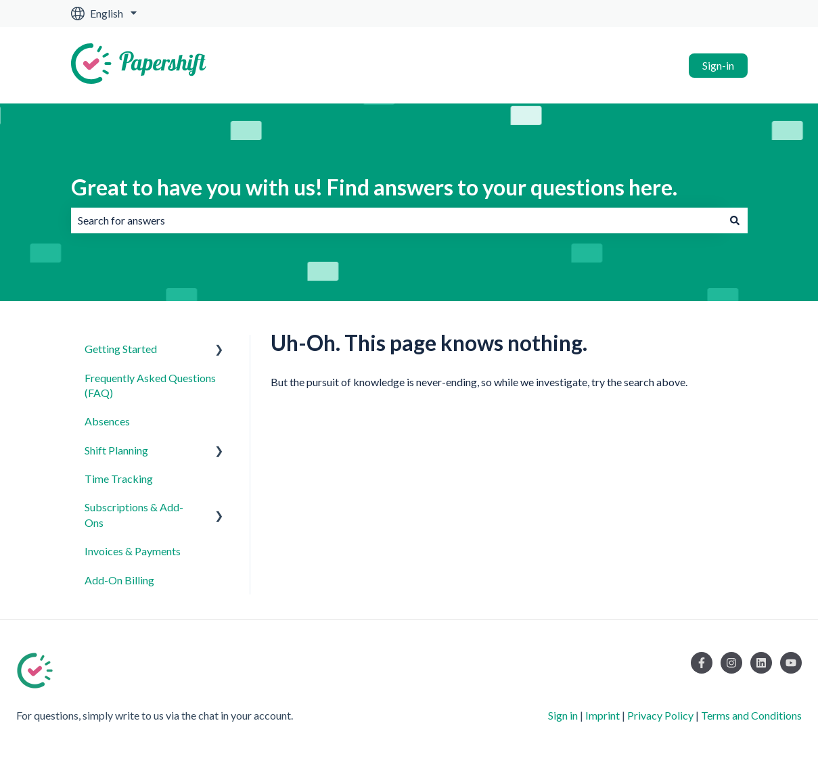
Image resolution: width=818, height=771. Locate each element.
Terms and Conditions (751, 715)
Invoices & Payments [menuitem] (133, 550)
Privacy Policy (660, 715)
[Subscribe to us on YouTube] (791, 663)
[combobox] (396, 220)
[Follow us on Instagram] (731, 663)
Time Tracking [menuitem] (119, 478)
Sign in (563, 715)
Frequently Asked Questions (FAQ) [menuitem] (150, 385)
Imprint (602, 715)
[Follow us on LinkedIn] (761, 663)
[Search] (735, 220)
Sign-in (718, 65)
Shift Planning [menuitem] (116, 450)
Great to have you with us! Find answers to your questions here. (374, 187)
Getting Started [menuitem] (121, 348)
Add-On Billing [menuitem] (119, 580)
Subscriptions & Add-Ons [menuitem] (134, 514)
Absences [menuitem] (107, 421)
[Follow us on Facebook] (701, 663)
